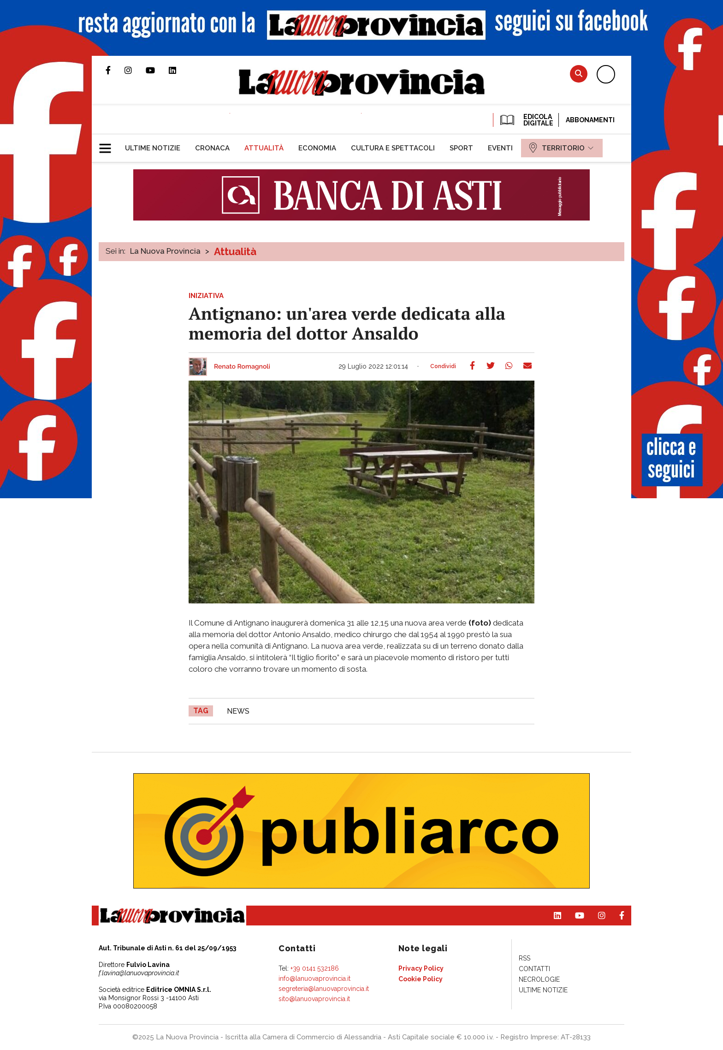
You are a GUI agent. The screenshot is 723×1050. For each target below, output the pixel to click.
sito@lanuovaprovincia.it (314, 998)
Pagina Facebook (115, 70)
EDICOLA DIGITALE (525, 120)
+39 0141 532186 (314, 968)
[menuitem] (153, 148)
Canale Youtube (157, 70)
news (238, 711)
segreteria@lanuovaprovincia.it (324, 988)
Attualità (235, 251)
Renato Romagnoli (242, 366)
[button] (109, 144)
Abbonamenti (590, 120)
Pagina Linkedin (179, 70)
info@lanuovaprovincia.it (314, 978)
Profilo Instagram (135, 70)
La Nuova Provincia (165, 251)
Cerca (578, 73)
